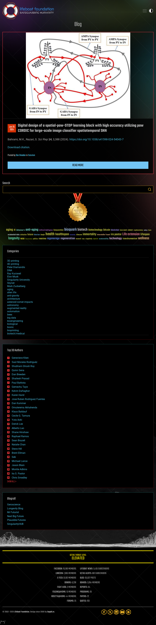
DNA (9, 270)
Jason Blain (18, 465)
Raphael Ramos (20, 436)
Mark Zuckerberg (16, 286)
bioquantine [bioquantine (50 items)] (58, 230)
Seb (14, 457)
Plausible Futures (16, 520)
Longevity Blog (15, 508)
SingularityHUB (15, 524)
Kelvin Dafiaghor (21, 390)
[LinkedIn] (116, 612)
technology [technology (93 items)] (115, 238)
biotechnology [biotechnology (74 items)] (95, 230)
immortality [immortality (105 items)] (89, 234)
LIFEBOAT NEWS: (86, 569)
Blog (78, 24)
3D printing (13, 260)
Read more (78, 165)
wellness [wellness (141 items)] (143, 238)
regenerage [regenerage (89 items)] (53, 238)
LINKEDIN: (59, 573)
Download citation (18, 147)
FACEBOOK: (58, 569)
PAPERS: (83, 596)
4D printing (13, 264)
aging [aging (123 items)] (9, 230)
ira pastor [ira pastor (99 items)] (116, 234)
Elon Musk (12, 276)
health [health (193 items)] (50, 234)
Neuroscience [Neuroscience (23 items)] (28, 239)
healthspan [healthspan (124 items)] (62, 234)
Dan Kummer (19, 403)
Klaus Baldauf (19, 411)
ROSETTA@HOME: (58, 596)
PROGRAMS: (84, 592)
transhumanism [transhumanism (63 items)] (130, 238)
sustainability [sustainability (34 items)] (103, 239)
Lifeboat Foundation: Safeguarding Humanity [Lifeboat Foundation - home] (70, 10)
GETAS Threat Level (78, 557)
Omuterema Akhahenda (24, 407)
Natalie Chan (19, 444)
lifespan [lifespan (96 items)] (145, 234)
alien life (11, 292)
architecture (13, 298)
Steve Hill (17, 448)
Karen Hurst (18, 395)
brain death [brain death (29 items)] (123, 230)
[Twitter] (110, 612)
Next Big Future (15, 516)
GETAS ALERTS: (86, 573)
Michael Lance (19, 461)
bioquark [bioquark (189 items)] (70, 229)
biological (12, 324)
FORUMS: (70, 601)
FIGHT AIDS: (62, 587)
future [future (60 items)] (30, 234)
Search (149, 189)
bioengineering (15, 320)
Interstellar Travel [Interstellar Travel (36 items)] (103, 235)
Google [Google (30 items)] (43, 235)
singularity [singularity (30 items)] (88, 239)
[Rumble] (128, 612)
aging (10, 289)
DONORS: (67, 583)
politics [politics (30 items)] (35, 239)
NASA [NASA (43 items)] (22, 239)
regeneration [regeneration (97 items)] (67, 238)
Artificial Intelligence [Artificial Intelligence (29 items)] (46, 230)
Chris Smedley (19, 477)
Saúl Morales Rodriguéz (24, 362)
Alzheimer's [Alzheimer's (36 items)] (20, 230)
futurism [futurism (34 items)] (37, 235)
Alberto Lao (18, 428)
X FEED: (60, 578)
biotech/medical (16, 333)
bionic (10, 327)
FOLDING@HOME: (59, 592)
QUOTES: (83, 601)
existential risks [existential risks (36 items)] (14, 235)
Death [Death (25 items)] (149, 230)
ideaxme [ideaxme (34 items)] (79, 235)
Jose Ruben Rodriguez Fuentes (28, 399)
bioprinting (13, 330)
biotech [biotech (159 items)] (83, 230)
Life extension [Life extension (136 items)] (131, 234)
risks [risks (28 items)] (83, 239)
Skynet (10, 283)
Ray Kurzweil (14, 273)
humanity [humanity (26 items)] (72, 235)
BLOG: (82, 578)
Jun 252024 (11, 128)
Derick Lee (17, 423)
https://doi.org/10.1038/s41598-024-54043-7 (96, 139)
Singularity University (18, 279)
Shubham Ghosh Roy (23, 366)
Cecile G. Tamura (21, 415)
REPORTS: (84, 587)
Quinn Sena (18, 370)
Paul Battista (19, 382)
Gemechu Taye (20, 386)
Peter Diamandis (16, 267)
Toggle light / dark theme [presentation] (151, 11)
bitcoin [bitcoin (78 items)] (106, 230)
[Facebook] (104, 612)
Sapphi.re (50, 612)
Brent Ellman (18, 452)
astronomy (13, 305)
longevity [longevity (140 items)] (14, 238)
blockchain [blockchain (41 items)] (115, 230)
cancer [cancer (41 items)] (130, 230)
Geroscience (13, 504)
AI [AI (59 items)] (15, 230)
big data (11, 317)
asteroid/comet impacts (20, 302)
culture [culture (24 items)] (145, 230)
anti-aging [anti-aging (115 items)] (32, 230)
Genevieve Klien (20, 357)
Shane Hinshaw (20, 432)
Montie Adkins (19, 469)
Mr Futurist (13, 512)
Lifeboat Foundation (21, 612)
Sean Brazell (18, 440)
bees (9, 314)
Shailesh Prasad (20, 378)
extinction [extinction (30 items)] (23, 235)
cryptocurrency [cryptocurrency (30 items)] (138, 230)
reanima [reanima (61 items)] (42, 238)
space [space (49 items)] (95, 238)
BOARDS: (83, 583)
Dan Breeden (21, 155)
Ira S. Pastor (18, 473)
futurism (31, 155)
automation (13, 311)
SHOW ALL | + (11, 482)
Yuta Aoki (17, 419)
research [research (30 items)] (78, 239)
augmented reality (17, 308)
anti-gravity (13, 295)
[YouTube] (122, 612)
